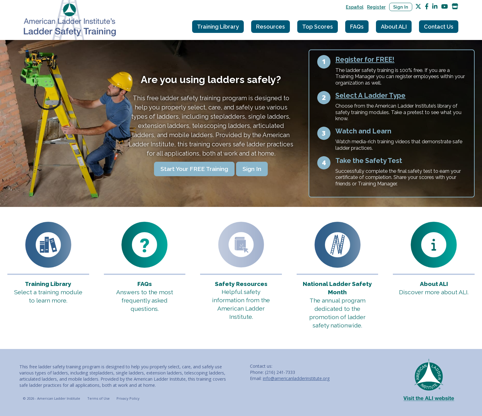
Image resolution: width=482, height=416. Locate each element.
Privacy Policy (128, 398)
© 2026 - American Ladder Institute (51, 398)
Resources (270, 26)
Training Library (218, 26)
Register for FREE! (364, 59)
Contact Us (438, 26)
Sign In (400, 7)
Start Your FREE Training (194, 168)
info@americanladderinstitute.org (296, 378)
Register (376, 7)
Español (354, 7)
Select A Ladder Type (370, 95)
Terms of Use (98, 398)
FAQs (357, 26)
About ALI (394, 26)
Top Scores (317, 26)
